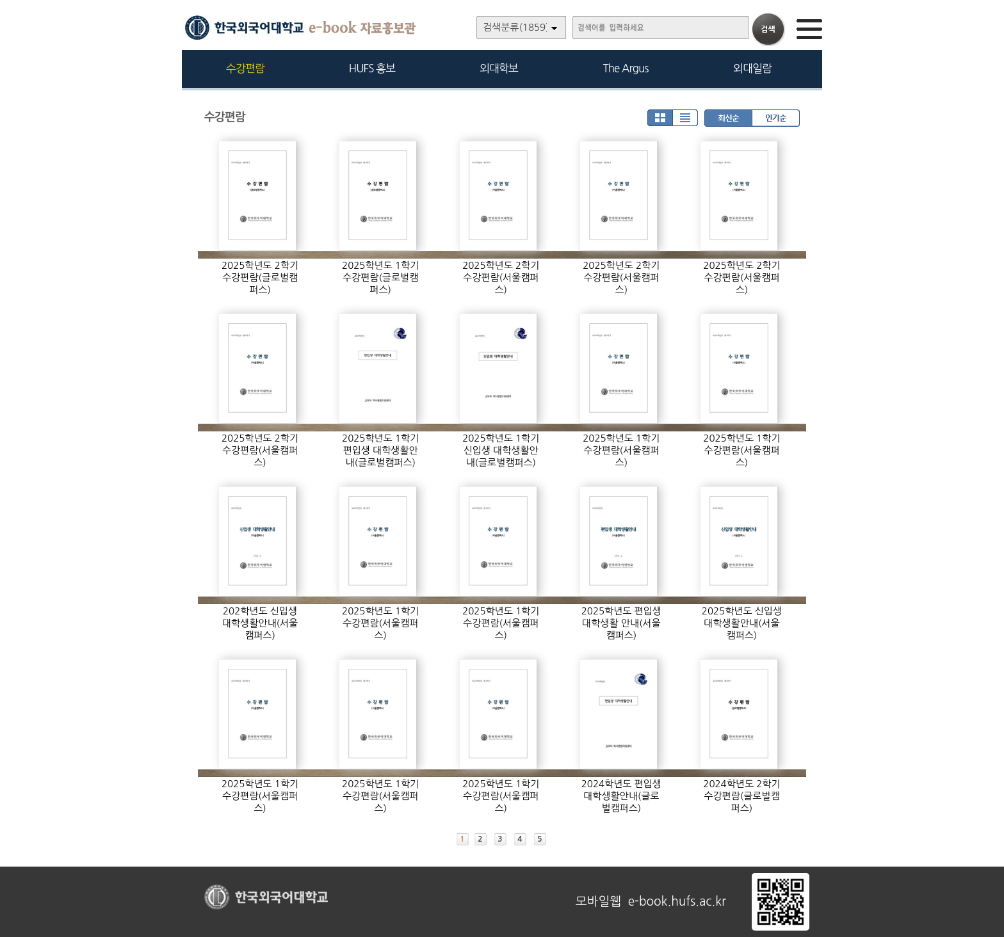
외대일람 (752, 68)
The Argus (626, 68)
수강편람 (245, 68)
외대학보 (499, 68)
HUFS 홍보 (372, 68)
